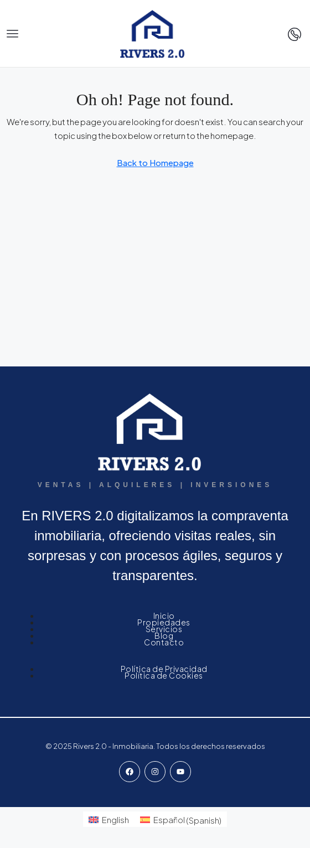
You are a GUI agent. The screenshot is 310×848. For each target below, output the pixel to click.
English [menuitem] (115, 819)
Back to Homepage (155, 162)
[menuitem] (109, 819)
